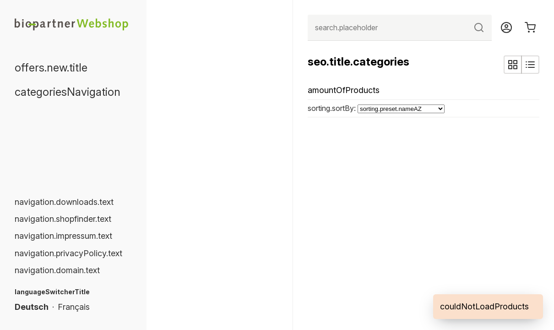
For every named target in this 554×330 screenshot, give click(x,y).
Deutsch (32, 307)
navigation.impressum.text (63, 236)
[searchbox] (400, 28)
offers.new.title (51, 67)
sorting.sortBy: (333, 108)
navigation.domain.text (57, 270)
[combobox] (400, 28)
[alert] (488, 306)
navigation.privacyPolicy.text (68, 253)
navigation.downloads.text (64, 202)
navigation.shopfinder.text (63, 219)
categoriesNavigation (67, 92)
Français (74, 307)
